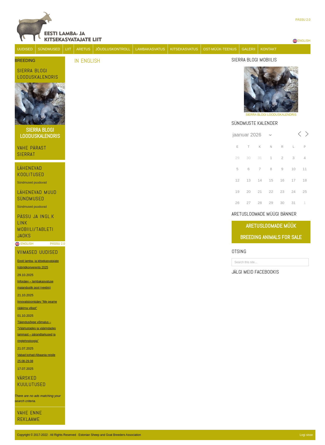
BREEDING (25, 60)
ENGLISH (301, 40)
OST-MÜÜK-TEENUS (220, 49)
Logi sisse (306, 435)
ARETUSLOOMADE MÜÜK (271, 225)
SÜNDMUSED (49, 49)
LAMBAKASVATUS (150, 49)
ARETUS (83, 49)
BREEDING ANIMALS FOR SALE (271, 237)
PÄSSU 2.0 (302, 19)
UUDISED (25, 49)
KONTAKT (268, 49)
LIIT (68, 49)
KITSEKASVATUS (184, 49)
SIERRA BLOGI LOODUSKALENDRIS (40, 132)
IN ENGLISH (87, 60)
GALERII (248, 49)
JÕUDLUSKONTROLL (113, 49)
